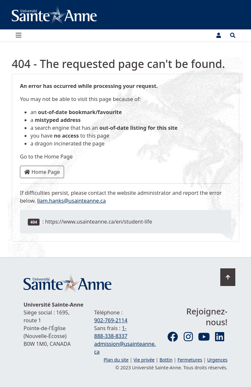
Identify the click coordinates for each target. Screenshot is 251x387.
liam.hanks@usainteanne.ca (71, 200)
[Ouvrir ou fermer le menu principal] (20, 35)
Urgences (217, 360)
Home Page (42, 172)
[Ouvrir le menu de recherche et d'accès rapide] (232, 35)
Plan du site (116, 360)
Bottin (166, 360)
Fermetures (189, 360)
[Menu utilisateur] (218, 35)
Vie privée (143, 360)
